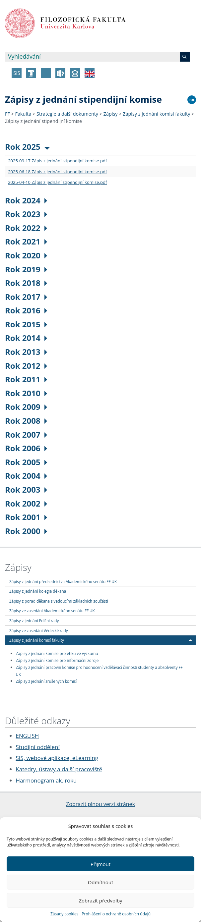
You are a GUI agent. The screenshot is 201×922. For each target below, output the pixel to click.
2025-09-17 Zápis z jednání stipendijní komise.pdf (57, 161)
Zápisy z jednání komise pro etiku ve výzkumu (57, 653)
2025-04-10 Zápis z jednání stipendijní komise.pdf (57, 182)
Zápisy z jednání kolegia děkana (37, 591)
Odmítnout (100, 882)
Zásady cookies (64, 914)
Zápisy (110, 114)
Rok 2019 (26, 269)
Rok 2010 (26, 393)
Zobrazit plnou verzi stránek (100, 804)
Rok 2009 (26, 406)
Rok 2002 (26, 503)
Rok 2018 (26, 282)
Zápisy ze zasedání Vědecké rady (38, 630)
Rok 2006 (26, 448)
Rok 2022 (26, 227)
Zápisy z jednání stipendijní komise (43, 121)
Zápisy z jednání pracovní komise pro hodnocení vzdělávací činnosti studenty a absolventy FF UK (99, 671)
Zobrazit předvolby (100, 900)
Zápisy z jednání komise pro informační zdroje (57, 660)
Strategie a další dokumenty (67, 114)
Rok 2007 (26, 434)
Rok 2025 (27, 146)
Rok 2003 (26, 489)
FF (7, 114)
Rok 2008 (26, 420)
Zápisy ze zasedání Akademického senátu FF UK (52, 610)
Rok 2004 (26, 475)
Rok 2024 (26, 200)
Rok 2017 (26, 296)
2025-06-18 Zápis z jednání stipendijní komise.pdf (57, 172)
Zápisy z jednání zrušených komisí (46, 680)
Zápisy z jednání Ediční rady (34, 620)
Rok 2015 (26, 324)
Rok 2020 (26, 255)
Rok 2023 (26, 213)
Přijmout (100, 864)
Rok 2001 (26, 517)
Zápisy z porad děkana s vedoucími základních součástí (58, 601)
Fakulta (23, 114)
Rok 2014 (26, 337)
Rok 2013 (26, 351)
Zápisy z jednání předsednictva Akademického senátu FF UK (63, 581)
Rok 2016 (26, 310)
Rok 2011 (26, 379)
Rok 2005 (26, 462)
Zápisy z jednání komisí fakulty (156, 114)
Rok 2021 (26, 241)
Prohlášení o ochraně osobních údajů (116, 914)
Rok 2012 (26, 365)
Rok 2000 (26, 530)
